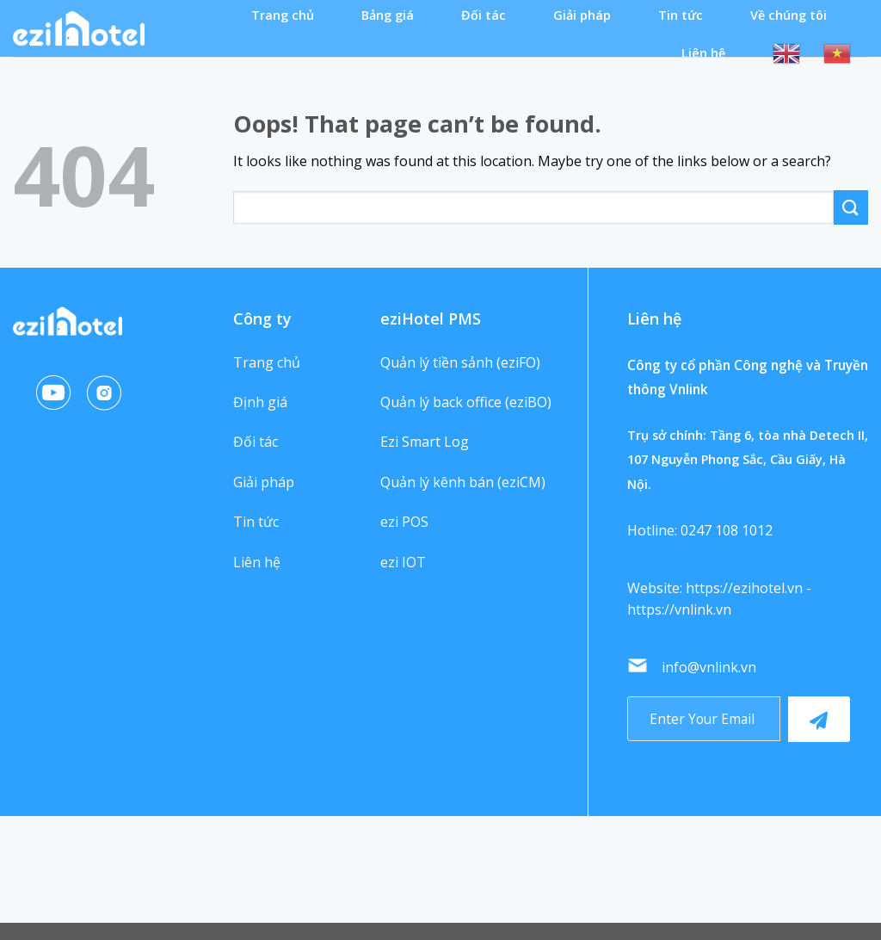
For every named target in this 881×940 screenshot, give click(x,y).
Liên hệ (703, 53)
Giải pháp (582, 15)
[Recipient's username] (703, 718)
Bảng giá (387, 15)
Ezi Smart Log (424, 441)
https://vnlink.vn (679, 609)
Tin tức (680, 15)
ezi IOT (403, 562)
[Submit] (851, 207)
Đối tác (483, 15)
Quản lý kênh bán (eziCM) (462, 482)
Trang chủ (282, 15)
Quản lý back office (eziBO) (465, 402)
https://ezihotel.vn (744, 587)
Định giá (260, 402)
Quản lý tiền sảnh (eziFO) (460, 362)
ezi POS (404, 521)
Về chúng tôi (788, 15)
